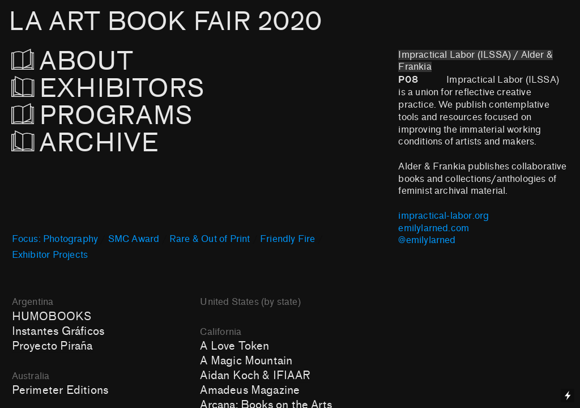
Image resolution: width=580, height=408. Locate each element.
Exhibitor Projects (50, 255)
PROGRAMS (102, 115)
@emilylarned (426, 240)
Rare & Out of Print (209, 239)
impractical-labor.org (443, 216)
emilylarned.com (433, 228)
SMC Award (134, 239)
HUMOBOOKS (52, 317)
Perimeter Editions (60, 390)
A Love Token (234, 346)
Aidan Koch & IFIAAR (255, 375)
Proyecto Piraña (52, 346)
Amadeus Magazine (250, 390)
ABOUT (88, 61)
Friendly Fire (287, 239)
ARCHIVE (88, 143)
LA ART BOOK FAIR (165, 21)
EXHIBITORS (138, 88)
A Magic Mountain (246, 361)
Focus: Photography (55, 239)
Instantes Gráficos (58, 331)
